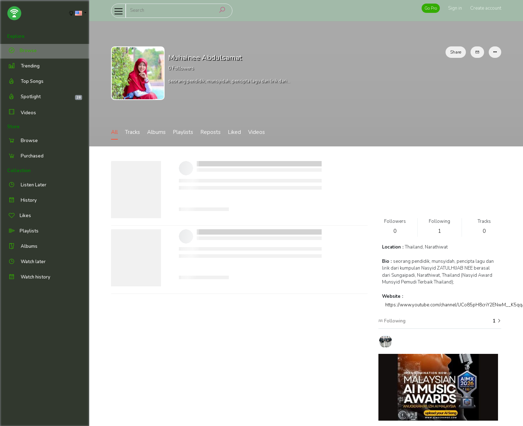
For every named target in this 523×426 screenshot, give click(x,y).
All (114, 132)
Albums (156, 132)
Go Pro (430, 8)
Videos (21, 112)
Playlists (183, 132)
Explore (16, 36)
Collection (19, 170)
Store (13, 127)
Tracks (132, 132)
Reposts (210, 132)
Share (455, 52)
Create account (485, 8)
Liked (234, 132)
